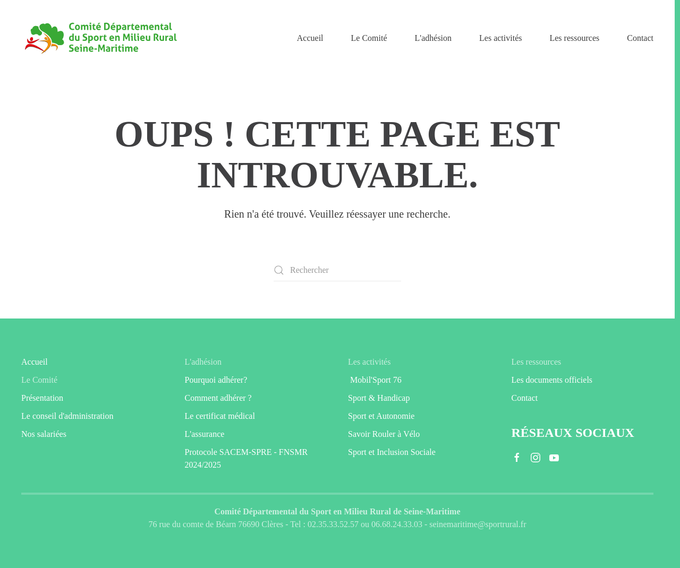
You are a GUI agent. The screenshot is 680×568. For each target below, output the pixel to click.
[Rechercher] (337, 270)
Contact (640, 37)
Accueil (310, 37)
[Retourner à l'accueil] (101, 38)
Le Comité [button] (369, 37)
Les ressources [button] (574, 37)
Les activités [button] (500, 37)
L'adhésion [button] (433, 37)
